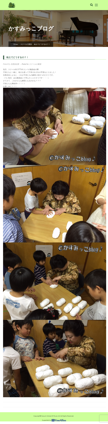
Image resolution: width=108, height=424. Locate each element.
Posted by (11, 64)
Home (16, 44)
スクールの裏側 (26, 44)
